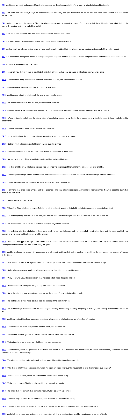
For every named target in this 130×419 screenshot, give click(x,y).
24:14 (4, 110)
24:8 (3, 64)
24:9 (3, 72)
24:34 (4, 278)
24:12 (4, 95)
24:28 (4, 223)
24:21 (4, 167)
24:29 (4, 231)
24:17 (4, 136)
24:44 (4, 360)
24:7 (3, 57)
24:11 (4, 87)
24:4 (3, 34)
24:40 (4, 327)
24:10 (4, 80)
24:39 (4, 319)
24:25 (4, 200)
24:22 (4, 175)
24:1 (3, 5)
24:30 (4, 241)
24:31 (4, 252)
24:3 (3, 23)
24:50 (4, 406)
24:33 (4, 270)
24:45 (4, 368)
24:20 (4, 159)
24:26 (4, 208)
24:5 (3, 41)
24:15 (4, 118)
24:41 (4, 334)
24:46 (4, 375)
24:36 (4, 293)
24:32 (4, 262)
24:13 (4, 103)
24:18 (4, 144)
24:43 (4, 350)
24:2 (3, 13)
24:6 (3, 49)
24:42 (4, 342)
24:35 (4, 285)
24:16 (4, 128)
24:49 (4, 398)
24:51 (4, 414)
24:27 (4, 216)
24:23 (4, 182)
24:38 (4, 308)
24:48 (4, 391)
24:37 (4, 301)
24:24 (4, 190)
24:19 (4, 151)
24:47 (4, 383)
